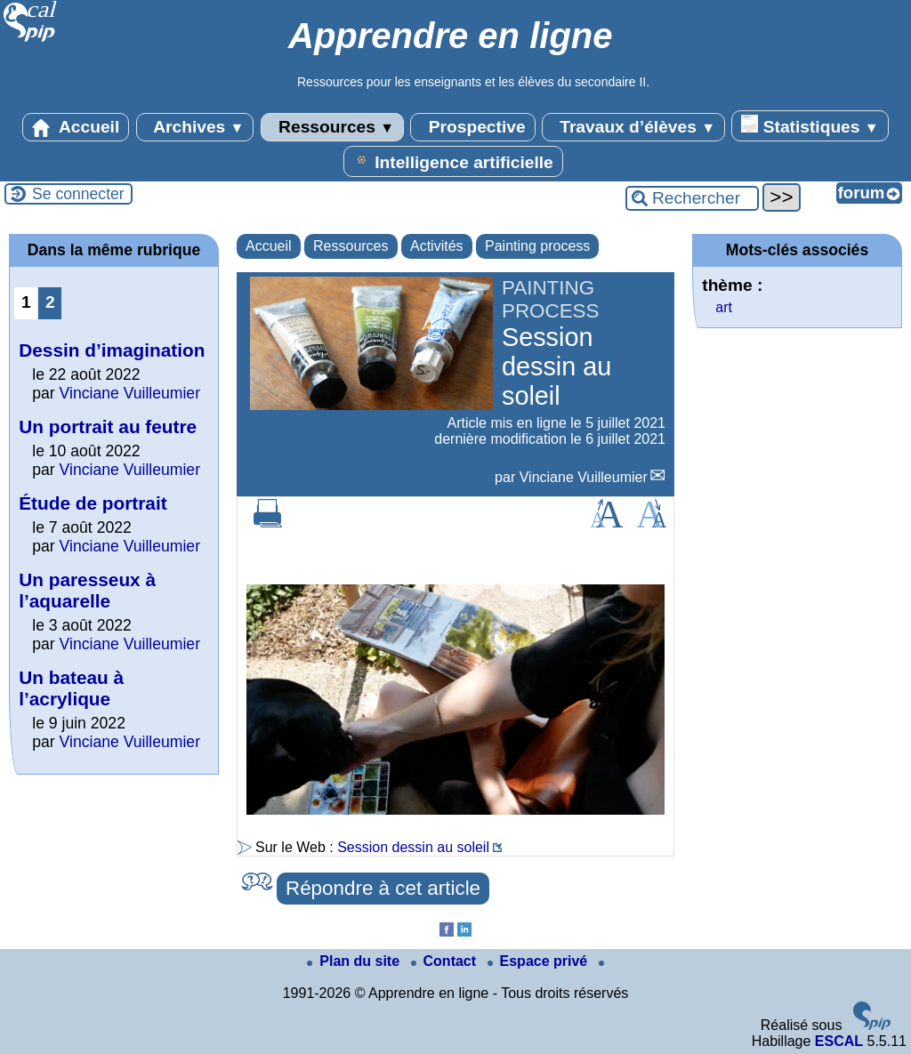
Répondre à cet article (383, 888)
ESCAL (839, 1041)
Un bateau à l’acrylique (71, 688)
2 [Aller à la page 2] (50, 302)
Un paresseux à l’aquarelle (87, 590)
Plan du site (355, 961)
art (723, 307)
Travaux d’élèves (633, 127)
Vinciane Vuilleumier (584, 477)
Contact (445, 961)
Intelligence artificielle (453, 161)
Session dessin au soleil (413, 847)
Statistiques (809, 125)
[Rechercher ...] (692, 198)
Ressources (332, 127)
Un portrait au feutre (108, 426)
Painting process (537, 245)
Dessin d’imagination (112, 350)
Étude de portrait (92, 503)
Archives (195, 127)
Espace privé (540, 961)
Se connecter (78, 194)
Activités (437, 245)
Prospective (472, 127)
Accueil (75, 127)
